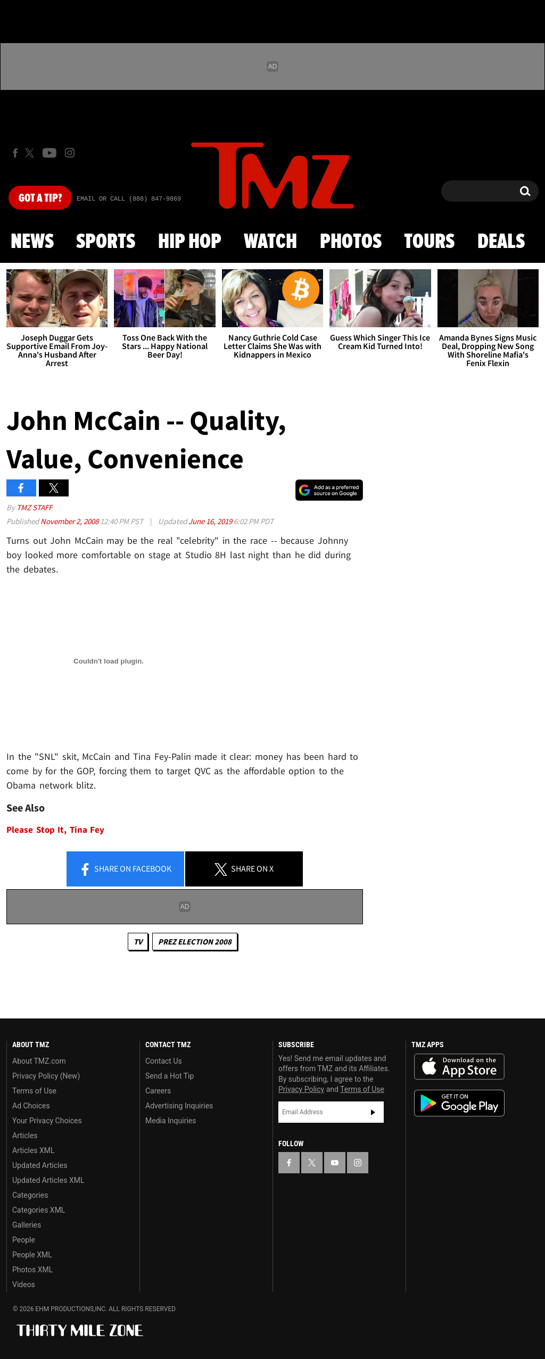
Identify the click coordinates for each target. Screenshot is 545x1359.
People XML (32, 1254)
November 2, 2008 (70, 521)
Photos (351, 242)
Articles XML (33, 1150)
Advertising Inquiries (179, 1105)
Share (125, 869)
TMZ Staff (34, 507)
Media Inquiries (170, 1120)
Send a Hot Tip (169, 1076)
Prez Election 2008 (195, 942)
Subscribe (373, 1112)
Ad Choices (31, 1105)
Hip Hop (189, 242)
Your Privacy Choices (47, 1120)
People (23, 1240)
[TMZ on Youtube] (49, 152)
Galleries (26, 1225)
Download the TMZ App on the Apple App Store (459, 1067)
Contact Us (163, 1061)
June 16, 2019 (211, 521)
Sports (105, 242)
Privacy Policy (301, 1089)
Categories (30, 1195)
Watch (270, 242)
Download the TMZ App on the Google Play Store (459, 1103)
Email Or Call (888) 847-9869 (129, 199)
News (32, 242)
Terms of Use (34, 1091)
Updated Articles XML (48, 1180)
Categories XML (38, 1210)
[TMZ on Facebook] (15, 153)
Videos (23, 1284)
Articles (25, 1135)
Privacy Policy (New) (46, 1076)
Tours (429, 242)
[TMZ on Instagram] (70, 153)
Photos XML (32, 1269)
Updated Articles (39, 1165)
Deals (501, 242)
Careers (158, 1091)
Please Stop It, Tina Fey (55, 829)
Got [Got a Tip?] (40, 198)
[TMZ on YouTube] (334, 1162)
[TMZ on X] (31, 153)
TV (138, 942)
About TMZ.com (39, 1061)
